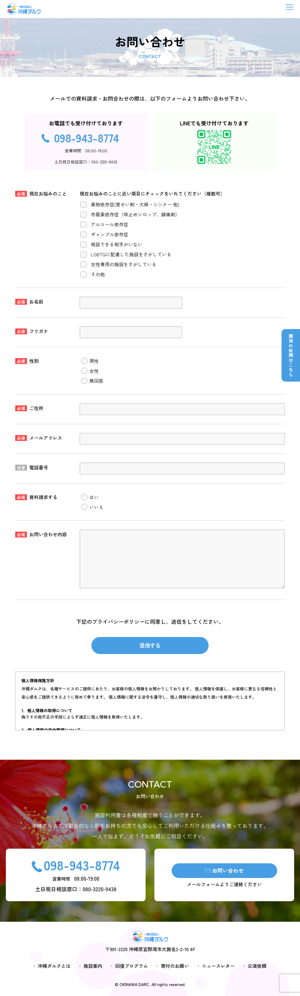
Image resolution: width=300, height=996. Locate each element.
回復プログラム (131, 966)
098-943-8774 (86, 137)
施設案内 (92, 966)
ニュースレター (218, 966)
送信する (150, 645)
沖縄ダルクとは (54, 966)
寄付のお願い (175, 966)
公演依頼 (257, 966)
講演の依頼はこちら (291, 355)
